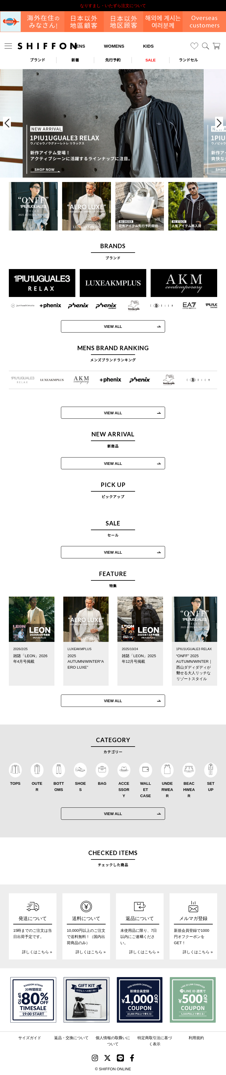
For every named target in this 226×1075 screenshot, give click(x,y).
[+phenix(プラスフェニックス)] (46, 306)
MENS (78, 46)
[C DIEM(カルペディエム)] (157, 306)
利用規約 (196, 1037)
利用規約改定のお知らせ (113, 5)
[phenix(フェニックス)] (74, 306)
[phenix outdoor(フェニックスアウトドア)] (101, 306)
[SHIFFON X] (107, 1058)
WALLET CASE (145, 789)
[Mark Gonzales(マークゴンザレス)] (129, 306)
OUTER (37, 786)
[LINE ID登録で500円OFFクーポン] (192, 1000)
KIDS (148, 46)
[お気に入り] (194, 46)
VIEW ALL (108, 326)
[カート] (216, 46)
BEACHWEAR (189, 789)
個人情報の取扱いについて (113, 1040)
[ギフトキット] (86, 1000)
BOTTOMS (59, 786)
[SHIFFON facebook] (132, 1058)
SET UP (210, 786)
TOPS (15, 783)
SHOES (80, 786)
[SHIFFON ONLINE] (47, 46)
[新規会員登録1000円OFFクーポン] (139, 1000)
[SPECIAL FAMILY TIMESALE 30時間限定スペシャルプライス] (33, 1000)
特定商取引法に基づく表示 (154, 1040)
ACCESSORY (123, 789)
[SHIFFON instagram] (94, 1058)
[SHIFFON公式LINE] (120, 1058)
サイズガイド (29, 1037)
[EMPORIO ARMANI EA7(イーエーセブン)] (185, 306)
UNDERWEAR (167, 789)
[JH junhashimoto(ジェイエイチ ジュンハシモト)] (18, 306)
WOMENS (114, 46)
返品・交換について (71, 1037)
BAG (102, 783)
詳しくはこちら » (37, 951)
